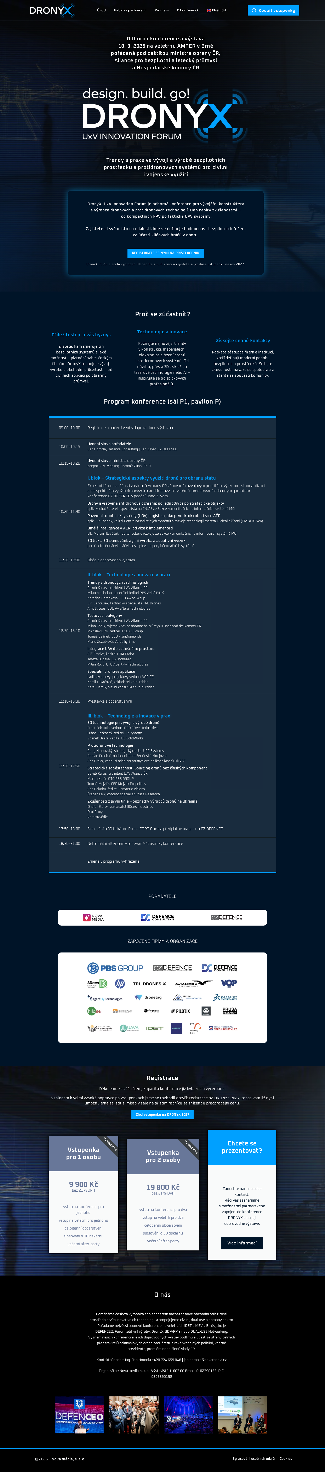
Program (162, 10)
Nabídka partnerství (130, 10)
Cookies (285, 1461)
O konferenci (187, 10)
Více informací (242, 1246)
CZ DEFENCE (119, 497)
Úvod (101, 10)
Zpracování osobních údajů (248, 1461)
